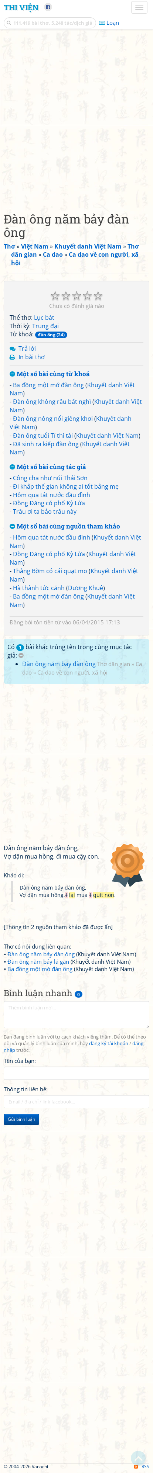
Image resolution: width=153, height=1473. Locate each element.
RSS (141, 1466)
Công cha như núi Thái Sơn (50, 478)
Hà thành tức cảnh (39, 588)
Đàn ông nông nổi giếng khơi (53, 419)
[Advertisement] (76, 118)
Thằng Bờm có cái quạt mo (50, 571)
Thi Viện (21, 7)
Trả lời (27, 348)
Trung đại (45, 326)
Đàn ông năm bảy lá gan (38, 961)
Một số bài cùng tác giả (48, 467)
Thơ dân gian (113, 664)
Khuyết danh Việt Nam (107, 435)
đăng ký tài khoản (108, 1043)
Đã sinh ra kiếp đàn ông (46, 444)
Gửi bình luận (21, 1119)
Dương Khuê (85, 588)
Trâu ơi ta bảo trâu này (44, 511)
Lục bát (44, 317)
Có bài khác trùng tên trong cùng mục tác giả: (69, 651)
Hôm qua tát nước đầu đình (51, 495)
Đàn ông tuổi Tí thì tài (43, 435)
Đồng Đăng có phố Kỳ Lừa (49, 503)
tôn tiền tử (47, 622)
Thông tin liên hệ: (26, 1089)
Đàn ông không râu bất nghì (52, 402)
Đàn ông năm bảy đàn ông (59, 664)
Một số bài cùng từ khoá (50, 374)
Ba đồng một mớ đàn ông (48, 385)
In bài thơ (31, 357)
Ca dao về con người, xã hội (72, 672)
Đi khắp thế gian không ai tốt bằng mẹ (66, 486)
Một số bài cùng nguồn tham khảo (65, 526)
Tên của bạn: (20, 1060)
